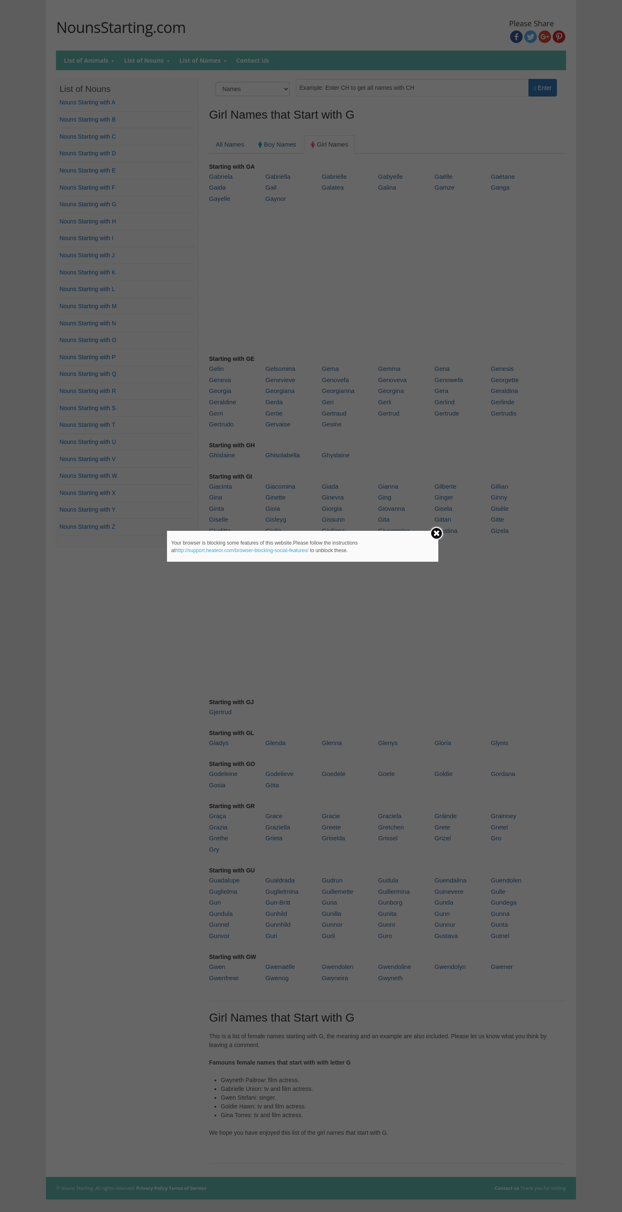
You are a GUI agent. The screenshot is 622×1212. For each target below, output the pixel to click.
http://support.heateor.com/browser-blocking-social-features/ (241, 550)
